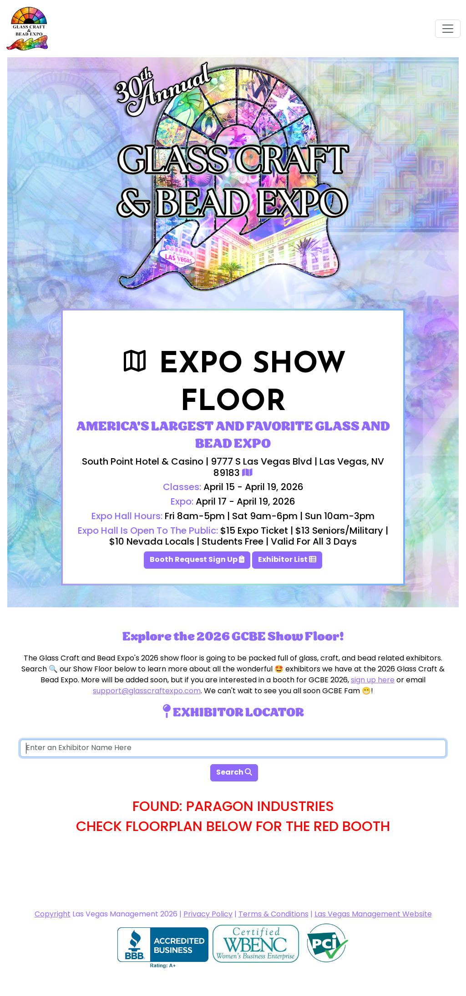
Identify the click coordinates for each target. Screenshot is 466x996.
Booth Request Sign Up (197, 560)
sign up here (373, 680)
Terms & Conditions (273, 915)
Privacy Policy (208, 915)
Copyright (53, 915)
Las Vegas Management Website (373, 915)
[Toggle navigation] (448, 29)
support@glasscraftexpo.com (147, 691)
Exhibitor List (287, 560)
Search (234, 772)
